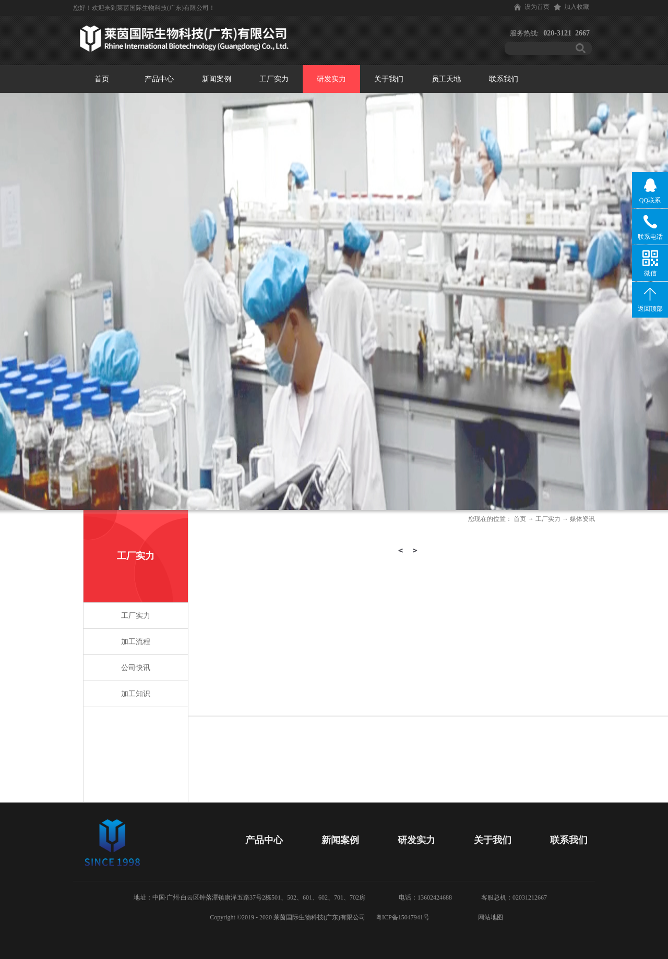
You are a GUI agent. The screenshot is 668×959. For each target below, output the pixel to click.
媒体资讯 (582, 519)
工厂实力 (547, 519)
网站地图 (489, 917)
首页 (101, 79)
